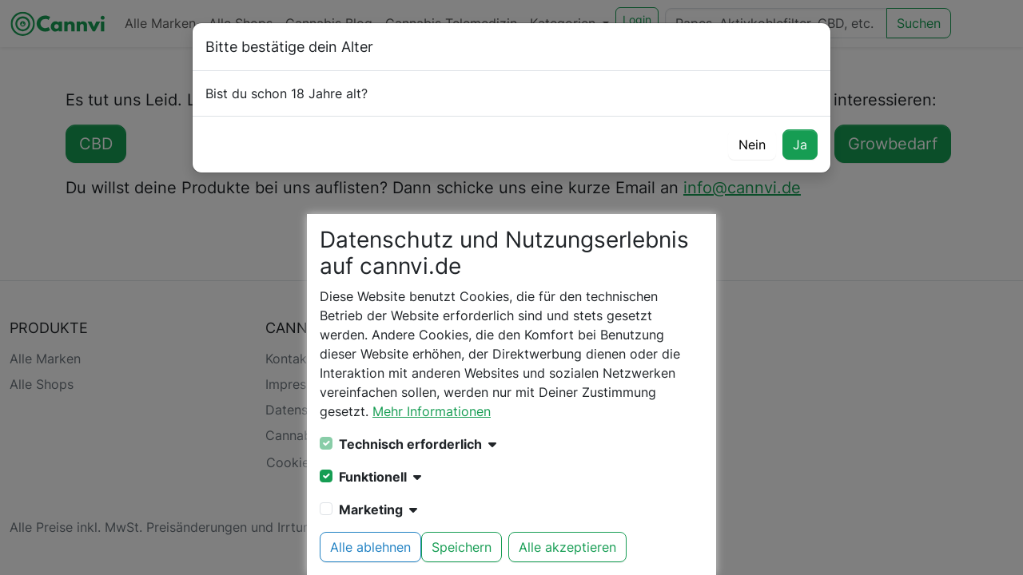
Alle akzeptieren (567, 547)
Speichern (462, 547)
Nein (752, 145)
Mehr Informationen (431, 411)
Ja (800, 145)
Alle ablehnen (370, 547)
